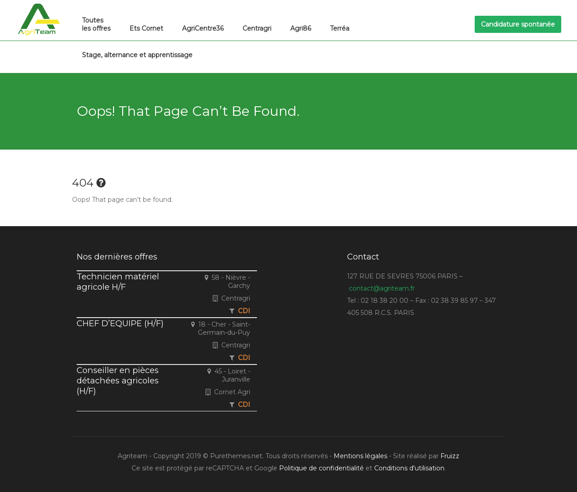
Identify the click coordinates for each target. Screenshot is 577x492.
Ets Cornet (146, 28)
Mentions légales (360, 456)
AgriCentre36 (203, 28)
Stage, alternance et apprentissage (137, 55)
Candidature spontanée (518, 24)
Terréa (339, 28)
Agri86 (300, 28)
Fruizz (449, 456)
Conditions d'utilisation (409, 468)
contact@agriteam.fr (382, 288)
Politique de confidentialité (321, 468)
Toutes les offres (96, 24)
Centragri (257, 28)
